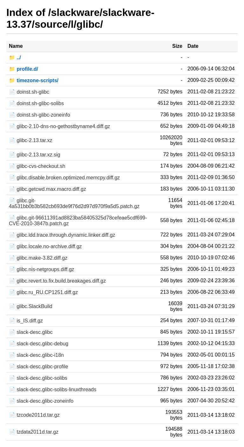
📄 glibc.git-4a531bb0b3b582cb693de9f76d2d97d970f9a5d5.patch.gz (74, 203)
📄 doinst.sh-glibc (29, 92)
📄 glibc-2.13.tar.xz (30, 140)
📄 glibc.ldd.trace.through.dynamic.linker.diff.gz (62, 235)
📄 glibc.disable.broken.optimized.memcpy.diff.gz (64, 177)
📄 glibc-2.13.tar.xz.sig (34, 154)
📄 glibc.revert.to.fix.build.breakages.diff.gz (57, 281)
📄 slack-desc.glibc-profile (38, 366)
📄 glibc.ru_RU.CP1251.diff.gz (43, 292)
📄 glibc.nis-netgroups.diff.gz (41, 269)
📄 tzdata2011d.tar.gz (33, 432)
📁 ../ (15, 57)
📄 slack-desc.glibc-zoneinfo (41, 401)
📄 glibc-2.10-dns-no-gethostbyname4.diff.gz (59, 126)
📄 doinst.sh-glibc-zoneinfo (39, 115)
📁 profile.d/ (23, 69)
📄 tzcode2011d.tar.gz (34, 415)
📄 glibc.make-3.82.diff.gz (38, 258)
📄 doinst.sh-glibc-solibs (36, 103)
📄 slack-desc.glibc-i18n (36, 355)
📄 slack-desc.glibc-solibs (38, 378)
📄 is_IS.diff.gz (26, 320)
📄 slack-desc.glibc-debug (38, 343)
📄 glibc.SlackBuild (30, 306)
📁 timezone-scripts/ (33, 80)
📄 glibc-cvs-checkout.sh (37, 166)
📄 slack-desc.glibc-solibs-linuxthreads (52, 389)
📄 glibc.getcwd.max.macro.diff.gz (47, 189)
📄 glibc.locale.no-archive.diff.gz (45, 246)
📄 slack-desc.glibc (30, 332)
